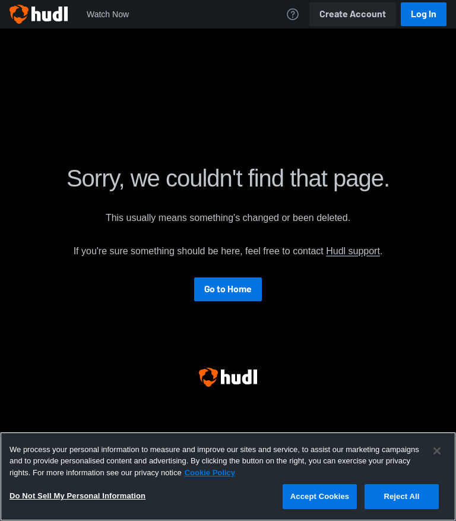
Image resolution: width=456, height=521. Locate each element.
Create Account (352, 14)
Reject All (401, 496)
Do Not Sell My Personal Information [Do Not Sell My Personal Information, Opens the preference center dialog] (77, 495)
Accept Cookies (319, 496)
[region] (228, 476)
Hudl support (353, 251)
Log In (423, 14)
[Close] (437, 451)
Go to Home (228, 289)
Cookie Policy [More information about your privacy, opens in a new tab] (210, 472)
